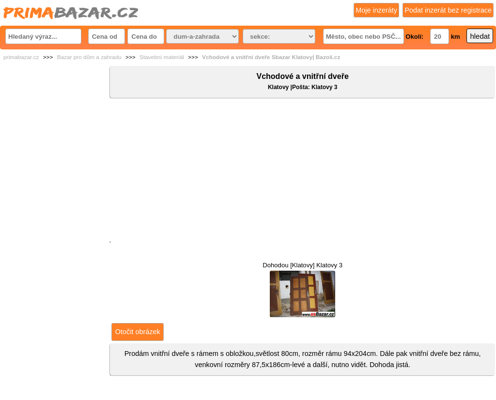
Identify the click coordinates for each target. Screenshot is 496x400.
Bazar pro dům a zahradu (89, 57)
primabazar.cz (21, 57)
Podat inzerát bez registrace (448, 10)
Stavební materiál (162, 57)
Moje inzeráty (376, 10)
